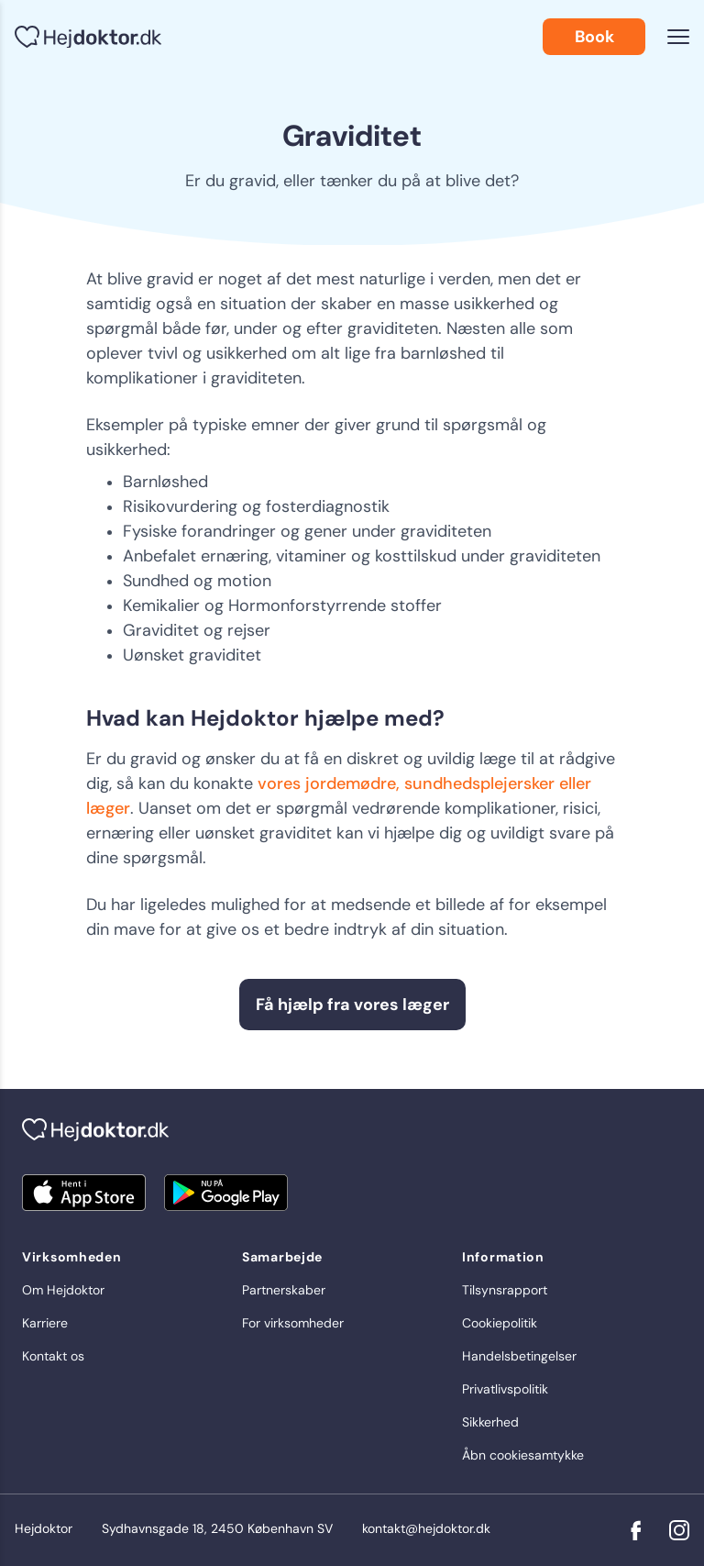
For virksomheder (293, 1323)
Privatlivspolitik (505, 1389)
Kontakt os (53, 1356)
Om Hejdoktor (63, 1290)
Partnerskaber (283, 1290)
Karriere (45, 1323)
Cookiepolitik (499, 1323)
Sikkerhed (490, 1422)
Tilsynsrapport (504, 1290)
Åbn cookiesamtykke (523, 1455)
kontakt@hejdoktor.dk (426, 1528)
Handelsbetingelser (519, 1356)
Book (594, 37)
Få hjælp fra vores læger (352, 1005)
